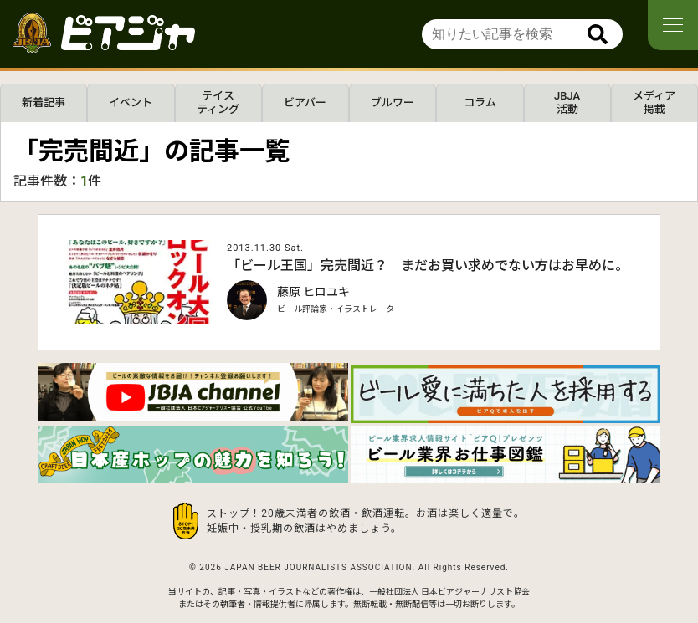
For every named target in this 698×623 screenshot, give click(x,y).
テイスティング (218, 102)
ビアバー (305, 102)
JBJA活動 (567, 102)
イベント (130, 102)
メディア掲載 (654, 102)
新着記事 (43, 102)
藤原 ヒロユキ (313, 292)
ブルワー (392, 102)
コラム (480, 102)
